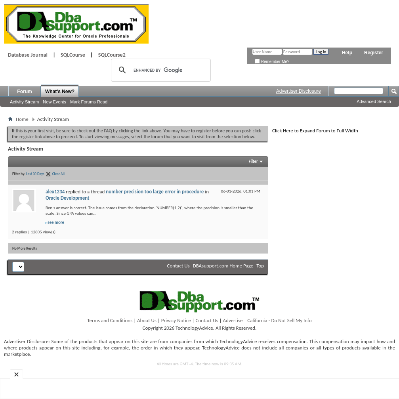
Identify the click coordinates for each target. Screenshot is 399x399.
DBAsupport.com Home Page (223, 266)
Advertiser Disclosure (298, 91)
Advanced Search (374, 101)
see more (56, 222)
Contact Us (178, 266)
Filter (253, 161)
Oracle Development (68, 198)
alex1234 (55, 192)
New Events (54, 101)
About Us (147, 320)
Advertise (233, 320)
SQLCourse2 (112, 55)
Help (347, 52)
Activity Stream (24, 101)
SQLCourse (73, 55)
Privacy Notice (176, 320)
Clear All (58, 174)
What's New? (59, 91)
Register (373, 52)
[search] (160, 70)
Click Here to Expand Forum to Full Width (315, 131)
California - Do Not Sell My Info (279, 320)
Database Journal (28, 55)
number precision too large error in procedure (155, 192)
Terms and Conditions (109, 320)
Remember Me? (272, 61)
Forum (24, 91)
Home (22, 119)
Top (260, 266)
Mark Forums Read (88, 101)
